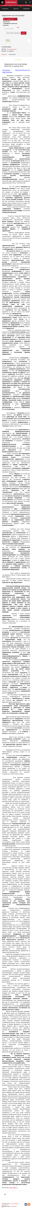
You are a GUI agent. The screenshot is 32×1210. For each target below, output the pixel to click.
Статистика (6, 47)
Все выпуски (18, 59)
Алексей (8, 41)
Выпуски (6, 8)
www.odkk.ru (13, 1187)
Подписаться (10, 19)
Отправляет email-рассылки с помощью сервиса (16, 5)
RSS (18, 27)
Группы (17, 8)
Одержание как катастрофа (13, 15)
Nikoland (13, 1206)
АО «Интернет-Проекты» (10, 1204)
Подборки (27, 8)
